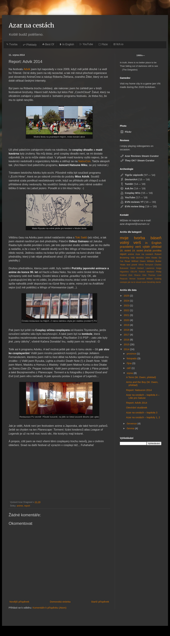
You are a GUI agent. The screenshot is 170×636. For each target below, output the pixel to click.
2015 (127, 344)
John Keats (151, 257)
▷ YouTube (86, 44)
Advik (27, 69)
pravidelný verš (130, 246)
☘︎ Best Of (48, 44)
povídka (157, 250)
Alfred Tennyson (145, 265)
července (132, 423)
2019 (127, 324)
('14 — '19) (132, 188)
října (129, 363)
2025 (127, 295)
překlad (156, 246)
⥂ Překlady (30, 44)
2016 (127, 339)
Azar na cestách (31, 25)
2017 (127, 334)
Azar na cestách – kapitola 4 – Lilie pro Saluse (143, 396)
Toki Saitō (81, 237)
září (129, 368)
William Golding (153, 279)
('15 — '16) (135, 179)
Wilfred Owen (138, 261)
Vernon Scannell (137, 279)
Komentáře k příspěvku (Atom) (49, 607)
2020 (127, 320)
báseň (156, 238)
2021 (127, 315)
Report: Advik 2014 (136, 402)
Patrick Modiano (146, 272)
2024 (127, 300)
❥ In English (66, 44)
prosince (132, 353)
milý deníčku (137, 257)
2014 (127, 349)
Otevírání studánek (136, 407)
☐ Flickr (103, 44)
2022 (127, 310)
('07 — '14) (137, 174)
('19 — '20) (138, 201)
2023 (127, 305)
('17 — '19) (133, 197)
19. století (137, 250)
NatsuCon (84, 161)
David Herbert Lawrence (142, 268)
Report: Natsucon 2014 (139, 390)
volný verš (130, 242)
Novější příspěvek (19, 601)
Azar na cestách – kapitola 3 (141, 412)
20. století (125, 250)
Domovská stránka (60, 601)
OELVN (133, 272)
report (27, 505)
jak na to (131, 282)
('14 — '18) (132, 183)
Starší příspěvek (100, 601)
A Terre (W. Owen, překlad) (141, 377)
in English (153, 243)
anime (20, 505)
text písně (132, 264)
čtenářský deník (154, 282)
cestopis (123, 282)
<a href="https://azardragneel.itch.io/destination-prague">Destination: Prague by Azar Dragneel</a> (137, 105)
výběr (146, 246)
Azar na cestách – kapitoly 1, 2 (143, 417)
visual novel (141, 282)
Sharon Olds (140, 275)
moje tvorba (132, 238)
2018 (127, 329)
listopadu (132, 358)
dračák (148, 250)
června (131, 428)
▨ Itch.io (118, 44)
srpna (130, 373)
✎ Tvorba (11, 44)
